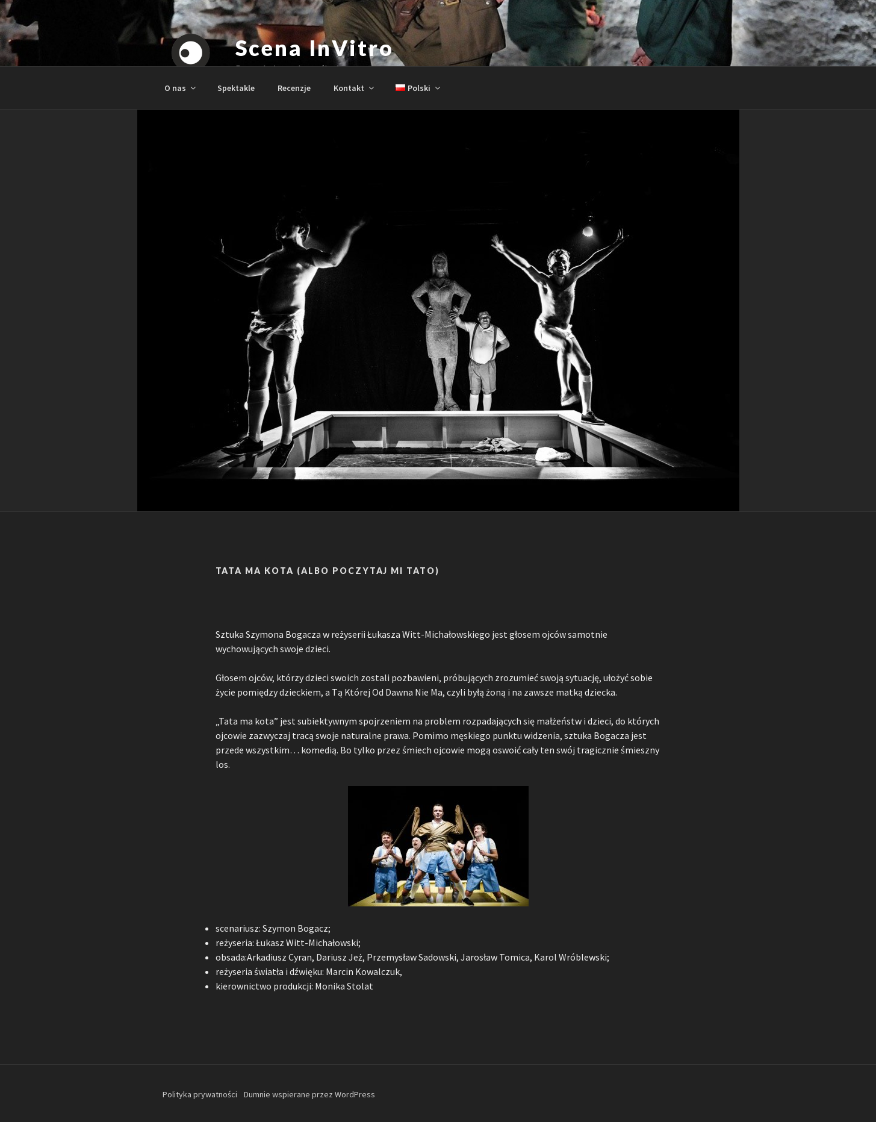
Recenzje (294, 88)
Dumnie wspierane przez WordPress (309, 1094)
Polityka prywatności (200, 1094)
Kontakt (355, 88)
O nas (180, 88)
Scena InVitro (314, 47)
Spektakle (236, 88)
